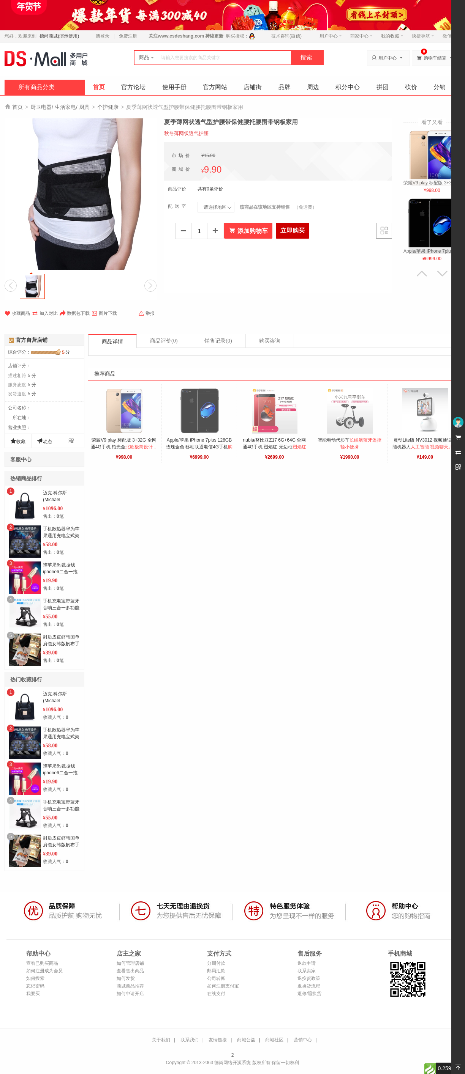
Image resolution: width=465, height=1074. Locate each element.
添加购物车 (248, 230)
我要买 (33, 993)
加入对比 (45, 313)
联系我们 (189, 1040)
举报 (146, 313)
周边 (313, 87)
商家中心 (361, 36)
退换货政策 (308, 978)
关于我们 (161, 1040)
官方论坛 (133, 87)
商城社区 (274, 1040)
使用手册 (174, 87)
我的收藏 (392, 36)
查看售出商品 (130, 970)
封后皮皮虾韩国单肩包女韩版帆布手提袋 (61, 643)
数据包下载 (75, 313)
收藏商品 (17, 313)
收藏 (17, 441)
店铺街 (253, 87)
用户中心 (330, 36)
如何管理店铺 (130, 963)
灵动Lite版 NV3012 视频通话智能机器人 (424, 446)
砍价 (411, 87)
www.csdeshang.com (181, 36)
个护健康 (108, 107)
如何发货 (126, 978)
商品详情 (112, 341)
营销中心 (303, 1040)
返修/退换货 (309, 993)
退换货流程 (308, 986)
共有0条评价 (210, 189)
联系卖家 (306, 970)
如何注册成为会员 (44, 970)
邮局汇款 (216, 970)
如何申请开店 (130, 993)
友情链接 (218, 1040)
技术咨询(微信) (286, 36)
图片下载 (104, 313)
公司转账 (216, 978)
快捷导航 (423, 36)
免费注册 (128, 36)
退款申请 (306, 963)
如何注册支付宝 (223, 986)
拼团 (382, 87)
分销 (439, 87)
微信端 (449, 36)
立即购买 (292, 230)
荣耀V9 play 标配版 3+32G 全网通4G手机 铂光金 (124, 446)
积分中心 (347, 87)
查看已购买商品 (42, 963)
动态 (44, 441)
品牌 (284, 87)
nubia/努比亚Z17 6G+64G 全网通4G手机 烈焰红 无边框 (275, 446)
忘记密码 (35, 986)
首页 (99, 87)
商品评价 (163, 341)
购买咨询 (269, 341)
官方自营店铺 (31, 340)
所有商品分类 (36, 87)
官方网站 (215, 87)
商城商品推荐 (130, 986)
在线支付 (216, 993)
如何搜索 (35, 978)
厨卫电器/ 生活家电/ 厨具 (60, 107)
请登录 (102, 36)
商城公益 (246, 1040)
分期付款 (216, 963)
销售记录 (218, 341)
